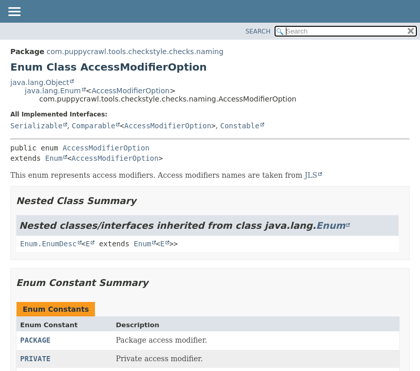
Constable (240, 126)
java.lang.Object (39, 82)
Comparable (93, 126)
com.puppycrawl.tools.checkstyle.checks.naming (134, 51)
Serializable (36, 126)
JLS (310, 175)
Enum (53, 158)
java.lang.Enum (53, 91)
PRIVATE (35, 359)
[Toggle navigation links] (14, 12)
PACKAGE (35, 340)
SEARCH (258, 31)
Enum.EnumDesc (48, 244)
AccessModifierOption (130, 91)
